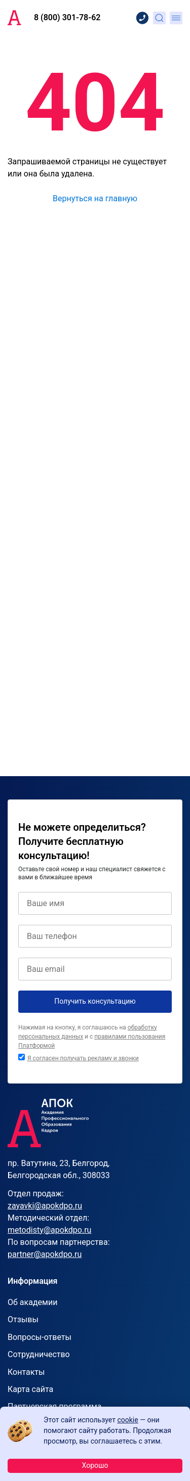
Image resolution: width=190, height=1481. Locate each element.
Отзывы (23, 1319)
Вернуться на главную (95, 198)
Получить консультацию (95, 1001)
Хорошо (95, 1465)
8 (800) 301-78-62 (67, 17)
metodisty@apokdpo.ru (49, 1230)
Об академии (32, 1302)
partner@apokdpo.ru (45, 1254)
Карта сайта (30, 1389)
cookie (127, 1420)
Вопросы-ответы (39, 1337)
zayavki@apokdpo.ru (45, 1205)
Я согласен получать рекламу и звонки (83, 1058)
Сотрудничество (39, 1354)
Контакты (26, 1372)
